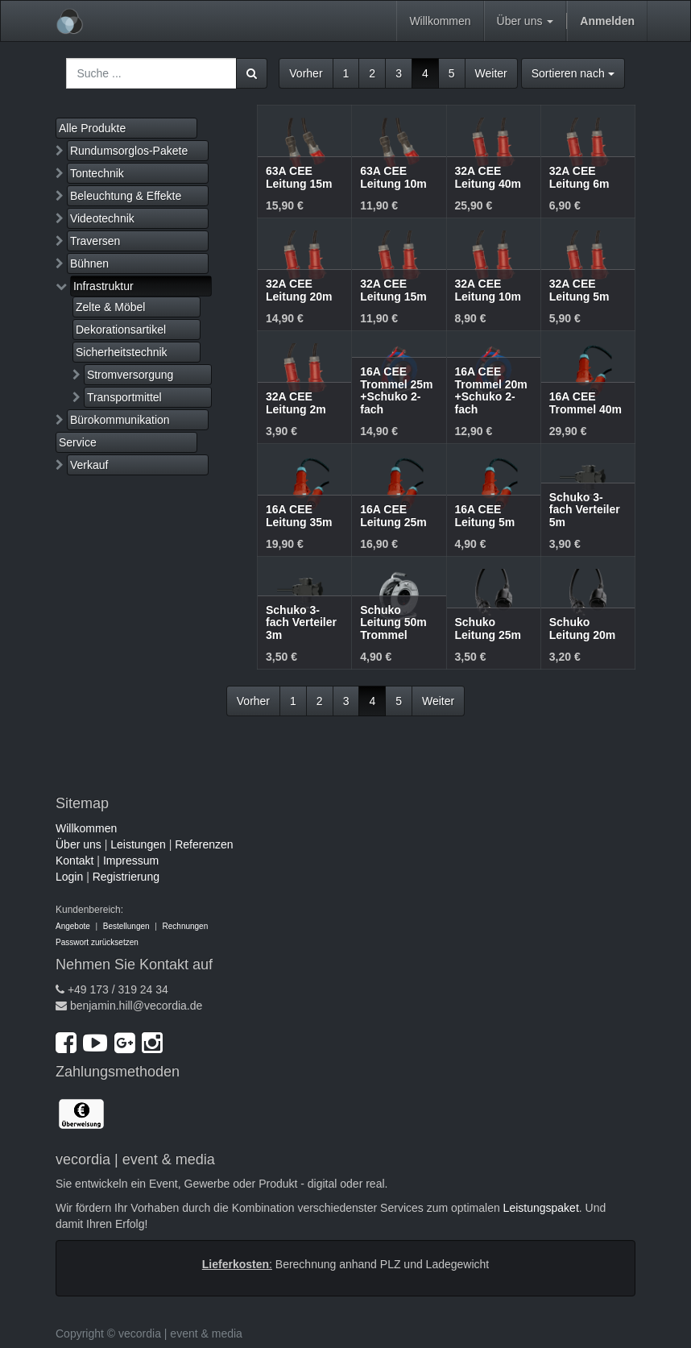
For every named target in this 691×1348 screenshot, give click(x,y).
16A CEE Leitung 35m (299, 515)
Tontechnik (97, 173)
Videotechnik (102, 218)
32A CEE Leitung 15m (393, 289)
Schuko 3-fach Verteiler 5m (584, 510)
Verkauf (89, 464)
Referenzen (204, 844)
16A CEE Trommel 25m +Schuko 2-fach (396, 390)
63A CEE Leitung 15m (299, 176)
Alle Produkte (92, 128)
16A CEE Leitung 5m (485, 515)
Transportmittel (124, 397)
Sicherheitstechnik (122, 352)
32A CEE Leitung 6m (579, 176)
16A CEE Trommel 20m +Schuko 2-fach (491, 390)
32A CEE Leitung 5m (579, 289)
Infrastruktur (103, 286)
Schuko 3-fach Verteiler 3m (301, 622)
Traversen (95, 240)
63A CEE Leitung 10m (393, 176)
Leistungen (138, 844)
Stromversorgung (130, 374)
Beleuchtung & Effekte (125, 195)
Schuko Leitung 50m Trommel (393, 622)
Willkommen (86, 828)
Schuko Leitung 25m (488, 628)
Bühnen (89, 263)
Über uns (78, 844)
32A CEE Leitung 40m (488, 176)
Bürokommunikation (120, 419)
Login (69, 876)
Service (78, 442)
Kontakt (74, 860)
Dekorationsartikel (121, 329)
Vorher (305, 73)
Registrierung (126, 876)
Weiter (491, 73)
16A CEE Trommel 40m (585, 402)
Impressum (131, 860)
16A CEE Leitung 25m (393, 515)
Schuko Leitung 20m (582, 628)
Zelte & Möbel (110, 307)
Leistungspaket (541, 1207)
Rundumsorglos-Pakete (129, 150)
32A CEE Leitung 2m (296, 402)
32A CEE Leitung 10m (488, 289)
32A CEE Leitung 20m (299, 289)
